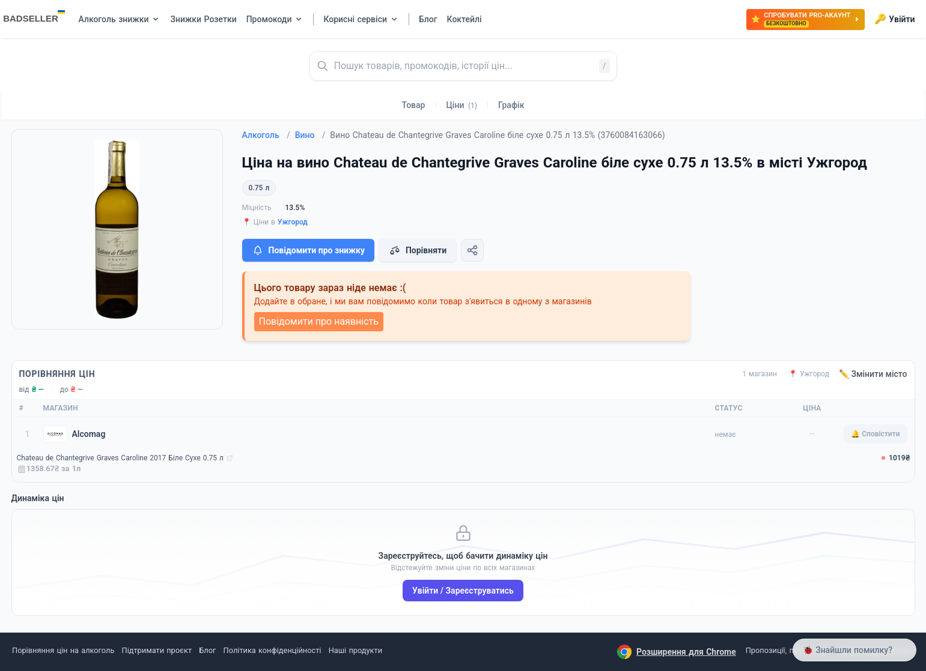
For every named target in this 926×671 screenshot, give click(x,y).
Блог (207, 650)
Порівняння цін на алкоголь (63, 650)
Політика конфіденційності (272, 650)
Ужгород (293, 222)
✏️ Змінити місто (873, 374)
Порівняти (417, 250)
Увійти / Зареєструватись (463, 590)
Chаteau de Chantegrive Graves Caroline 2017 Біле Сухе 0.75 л (120, 458)
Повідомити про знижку (308, 250)
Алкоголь (266, 135)
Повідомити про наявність (319, 321)
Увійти (894, 19)
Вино (310, 135)
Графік (511, 105)
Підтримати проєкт (157, 650)
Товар (413, 105)
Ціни (461, 105)
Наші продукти (355, 650)
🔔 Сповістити (875, 434)
